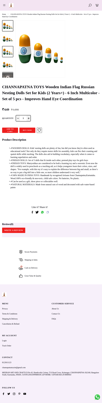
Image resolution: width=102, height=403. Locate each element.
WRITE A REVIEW (13, 230)
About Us (55, 309)
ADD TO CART (10, 130)
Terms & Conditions (9, 314)
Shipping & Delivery (10, 319)
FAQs (54, 319)
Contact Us (56, 314)
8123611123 (6, 362)
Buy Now (27, 130)
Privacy (5, 309)
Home (4, 14)
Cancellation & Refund (10, 324)
